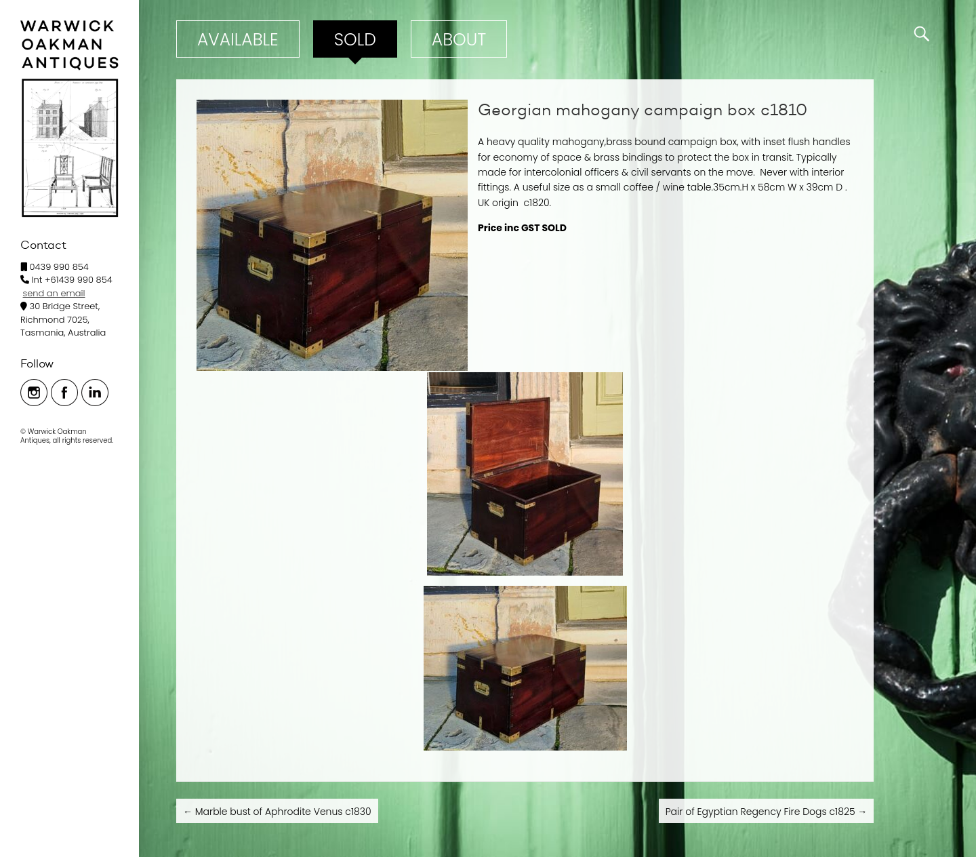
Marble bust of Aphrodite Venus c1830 (277, 811)
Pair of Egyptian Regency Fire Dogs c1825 (767, 811)
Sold (355, 40)
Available (238, 40)
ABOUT (459, 40)
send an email (54, 293)
